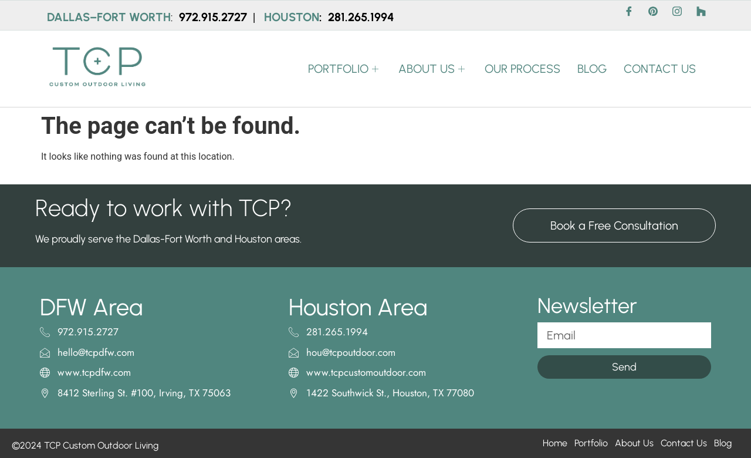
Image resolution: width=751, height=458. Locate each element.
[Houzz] (701, 15)
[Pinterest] (653, 15)
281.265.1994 (361, 17)
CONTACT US (659, 69)
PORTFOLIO (341, 69)
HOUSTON (291, 17)
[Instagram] (677, 15)
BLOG (590, 69)
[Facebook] (629, 15)
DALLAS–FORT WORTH (109, 17)
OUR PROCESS (521, 69)
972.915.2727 (214, 17)
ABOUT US (430, 69)
